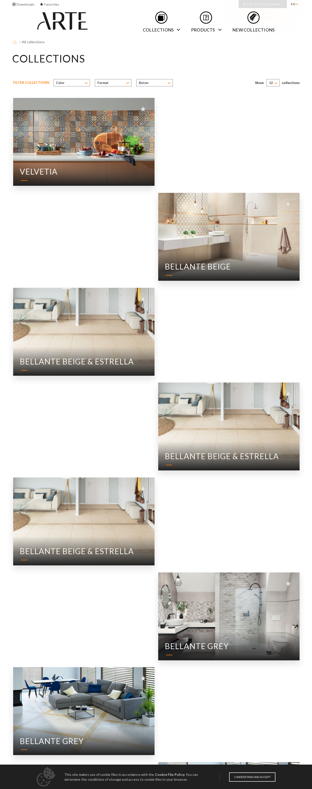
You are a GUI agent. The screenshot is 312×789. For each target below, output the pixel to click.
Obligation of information (277, 764)
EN (293, 4)
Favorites (51, 4)
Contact (46, 746)
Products (203, 29)
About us (21, 746)
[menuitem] (294, 4)
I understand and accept (252, 777)
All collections (33, 42)
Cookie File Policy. (170, 774)
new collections (253, 29)
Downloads (26, 4)
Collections (158, 29)
